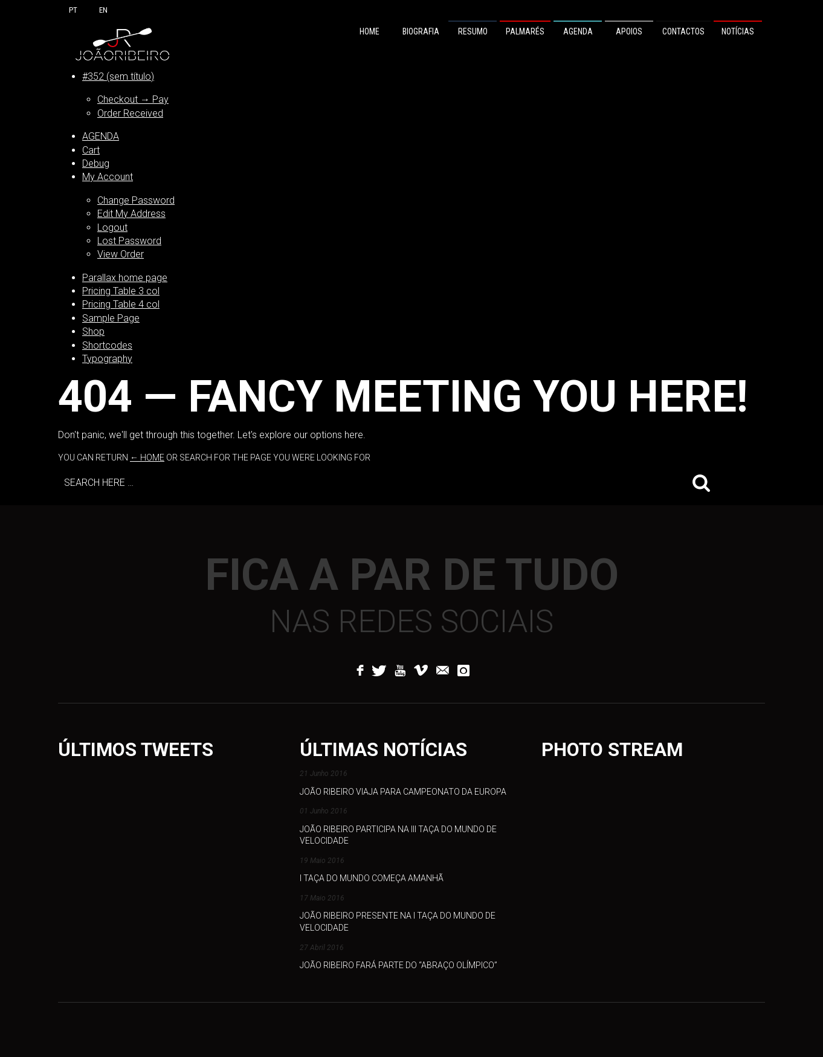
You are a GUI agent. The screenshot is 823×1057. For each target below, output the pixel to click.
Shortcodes (107, 345)
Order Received (130, 113)
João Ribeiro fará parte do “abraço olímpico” (398, 965)
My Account (107, 177)
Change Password (136, 200)
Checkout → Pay (133, 99)
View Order (120, 254)
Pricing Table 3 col (121, 291)
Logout (112, 227)
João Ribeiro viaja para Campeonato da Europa (403, 792)
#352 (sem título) (118, 76)
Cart (91, 150)
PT (73, 10)
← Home (147, 457)
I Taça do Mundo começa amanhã (372, 878)
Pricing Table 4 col (121, 304)
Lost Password (129, 241)
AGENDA (100, 136)
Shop (93, 331)
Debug (95, 163)
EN (103, 10)
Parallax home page (124, 277)
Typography (107, 358)
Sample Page (111, 318)
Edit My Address (131, 213)
